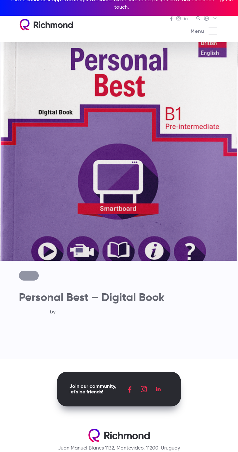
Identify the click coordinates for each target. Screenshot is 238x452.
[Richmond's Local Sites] (210, 19)
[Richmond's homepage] (46, 24)
